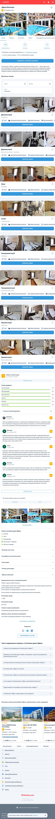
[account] (48, 2)
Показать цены (27, 124)
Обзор (3, 38)
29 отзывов (21, 38)
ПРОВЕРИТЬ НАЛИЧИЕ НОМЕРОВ (27, 61)
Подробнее (35, 815)
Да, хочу (15, 502)
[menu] (53, 2)
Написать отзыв (27, 380)
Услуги (30, 38)
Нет (40, 502)
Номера (11, 38)
